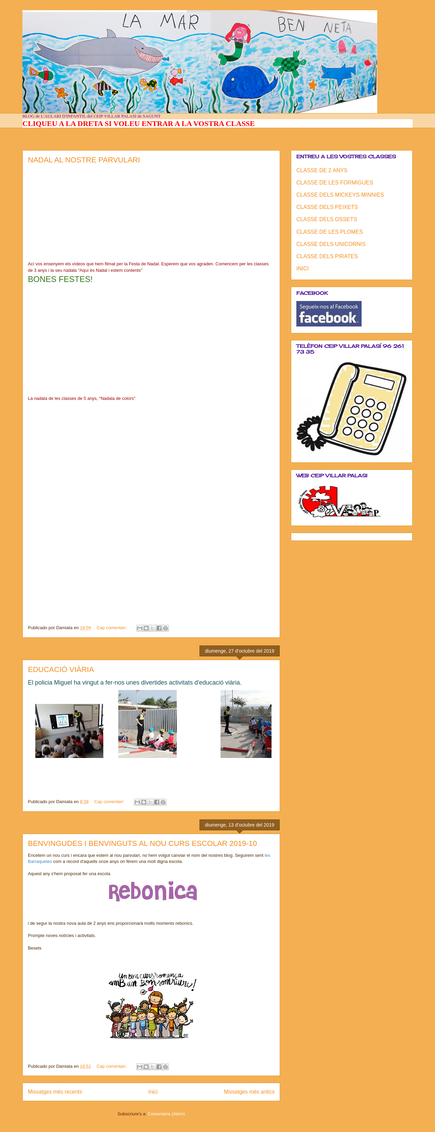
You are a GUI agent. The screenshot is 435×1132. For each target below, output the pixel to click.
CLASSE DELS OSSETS (326, 219)
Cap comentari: (112, 627)
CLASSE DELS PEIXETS (327, 207)
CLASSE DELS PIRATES (327, 256)
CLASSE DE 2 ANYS (321, 170)
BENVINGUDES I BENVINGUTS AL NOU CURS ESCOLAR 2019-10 (142, 843)
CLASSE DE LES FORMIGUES (334, 182)
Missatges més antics (249, 1092)
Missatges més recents (55, 1092)
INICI (302, 268)
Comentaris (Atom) (166, 1113)
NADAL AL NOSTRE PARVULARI (84, 160)
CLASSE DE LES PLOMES (329, 232)
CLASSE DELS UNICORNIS (331, 244)
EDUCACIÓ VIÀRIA (61, 669)
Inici (153, 1092)
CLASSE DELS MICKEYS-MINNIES (340, 195)
